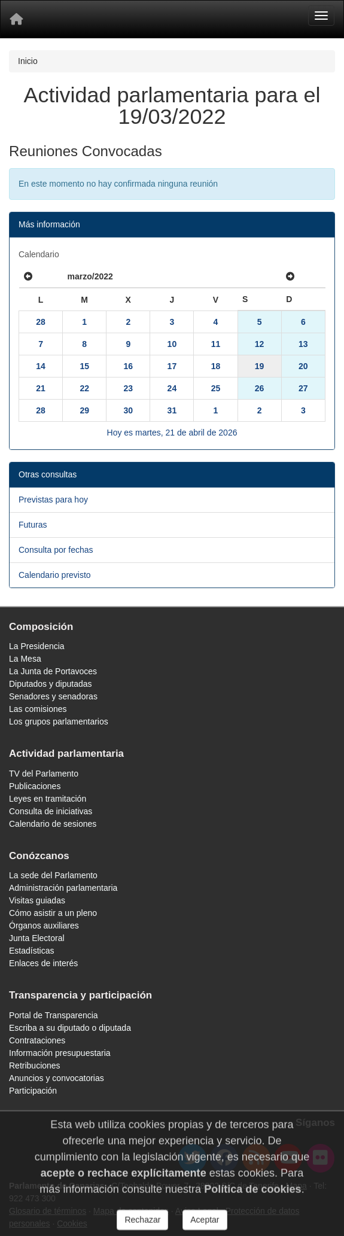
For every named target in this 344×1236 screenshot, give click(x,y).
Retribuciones (34, 1065)
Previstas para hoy (53, 499)
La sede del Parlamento (53, 875)
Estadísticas (31, 950)
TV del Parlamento (43, 773)
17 (172, 366)
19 (259, 366)
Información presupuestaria (60, 1053)
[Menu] (321, 15)
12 (259, 344)
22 (84, 388)
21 (40, 388)
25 (216, 388)
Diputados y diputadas (50, 684)
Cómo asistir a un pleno (53, 913)
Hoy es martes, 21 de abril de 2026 (172, 432)
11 (216, 344)
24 (172, 388)
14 (40, 366)
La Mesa (25, 658)
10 (172, 344)
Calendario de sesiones (52, 824)
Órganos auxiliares (44, 925)
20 (303, 366)
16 (128, 366)
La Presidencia (37, 646)
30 (128, 410)
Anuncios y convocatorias (56, 1078)
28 (40, 322)
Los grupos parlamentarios (58, 721)
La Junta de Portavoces (53, 671)
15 (84, 366)
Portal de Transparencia (53, 1015)
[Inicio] (16, 19)
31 (172, 410)
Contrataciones (37, 1040)
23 (128, 388)
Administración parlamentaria (63, 888)
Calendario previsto (55, 575)
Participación (33, 1090)
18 (216, 366)
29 (84, 410)
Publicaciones (34, 786)
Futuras (33, 524)
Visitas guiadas (37, 900)
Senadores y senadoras (53, 696)
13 (303, 344)
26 (259, 388)
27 (303, 388)
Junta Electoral (37, 938)
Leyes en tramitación (47, 798)
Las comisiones (38, 709)
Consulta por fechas (56, 550)
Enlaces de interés (43, 963)
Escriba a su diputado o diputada (70, 1028)
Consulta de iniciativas (50, 811)
